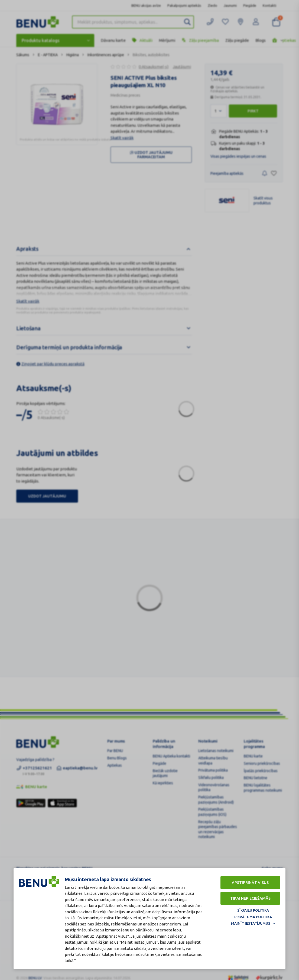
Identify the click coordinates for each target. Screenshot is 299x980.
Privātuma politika (253, 917)
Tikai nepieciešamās (250, 898)
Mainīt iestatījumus (250, 923)
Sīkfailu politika (253, 910)
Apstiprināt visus (250, 882)
